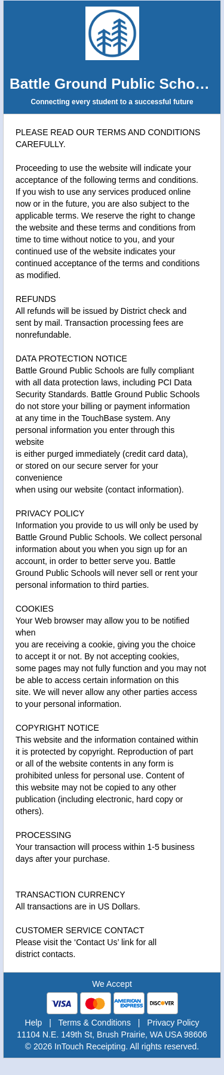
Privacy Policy (173, 1022)
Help (33, 1022)
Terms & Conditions (95, 1022)
